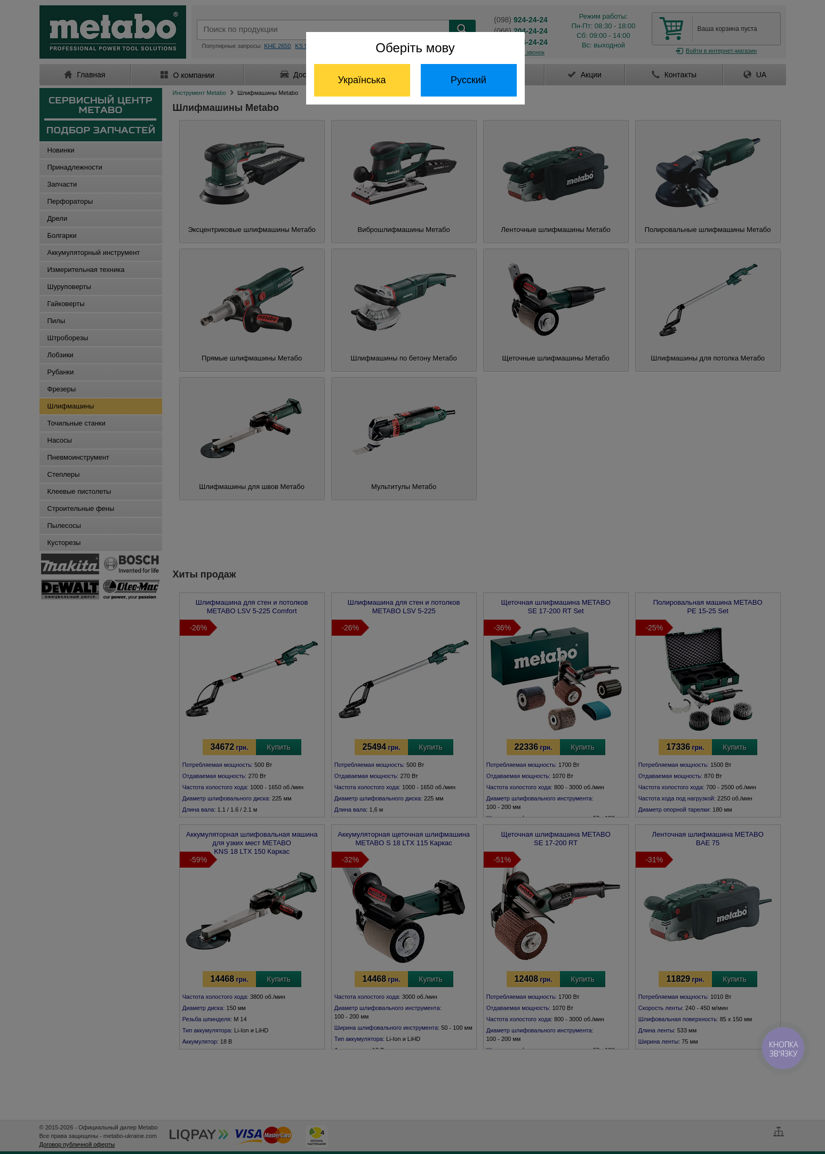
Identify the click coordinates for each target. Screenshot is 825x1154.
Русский (468, 80)
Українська (362, 80)
